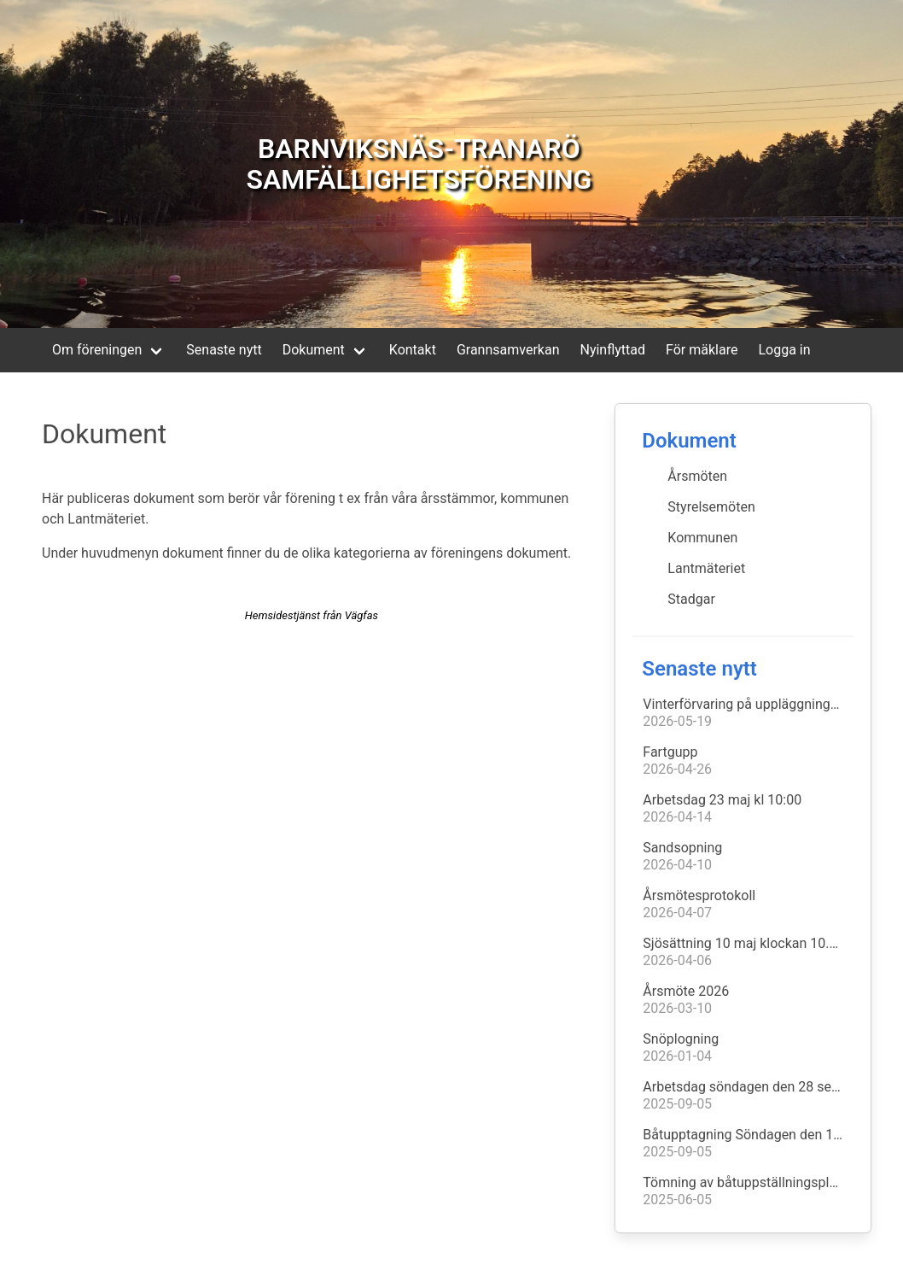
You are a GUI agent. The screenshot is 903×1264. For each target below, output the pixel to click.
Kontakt (412, 350)
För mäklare (701, 350)
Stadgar (691, 599)
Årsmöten (697, 476)
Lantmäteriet (706, 568)
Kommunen (702, 538)
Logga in (784, 350)
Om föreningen (97, 350)
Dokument (314, 350)
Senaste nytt (223, 350)
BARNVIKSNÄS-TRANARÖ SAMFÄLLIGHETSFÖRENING (418, 164)
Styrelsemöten (710, 507)
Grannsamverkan (508, 350)
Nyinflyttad (612, 350)
